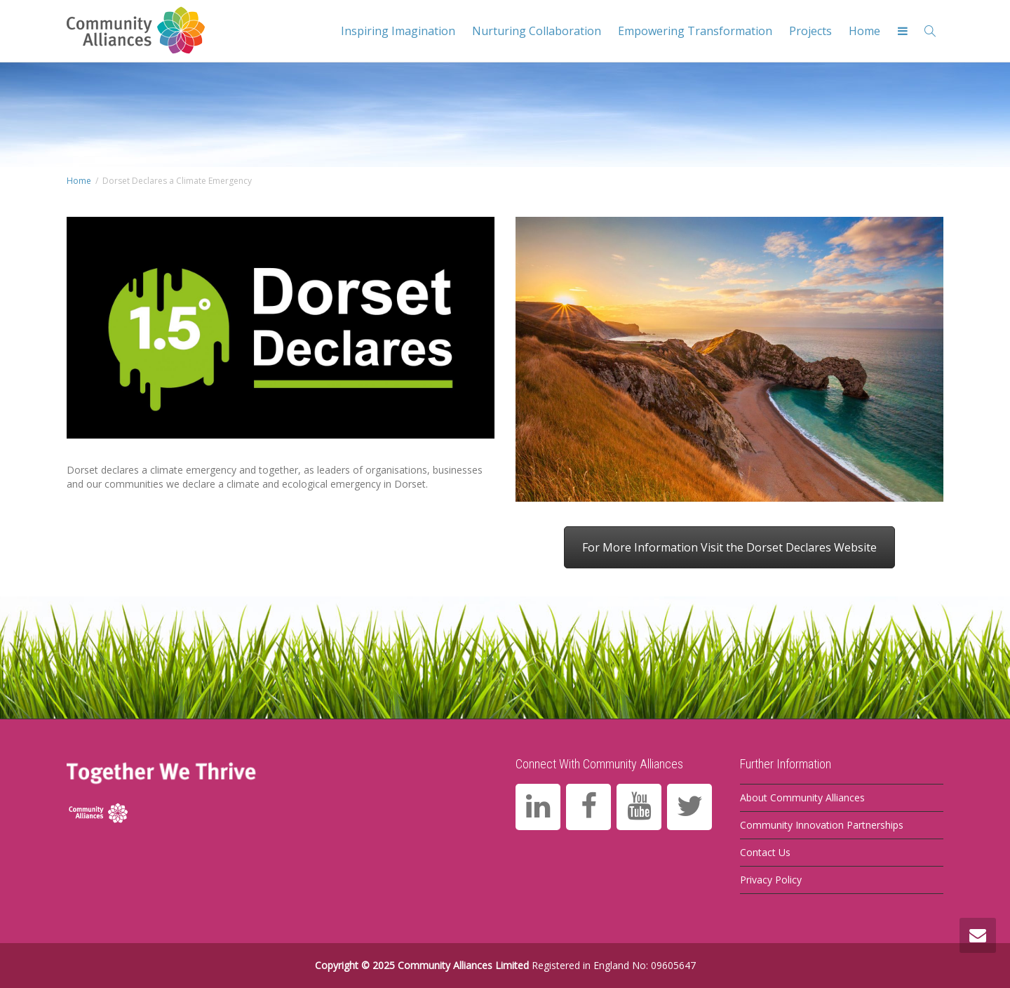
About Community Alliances (802, 797)
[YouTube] (639, 807)
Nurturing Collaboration (536, 31)
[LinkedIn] (538, 807)
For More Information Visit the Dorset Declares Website (729, 547)
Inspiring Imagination (398, 31)
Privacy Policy (771, 879)
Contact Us (765, 852)
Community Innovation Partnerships (821, 825)
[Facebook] (588, 807)
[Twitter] (689, 807)
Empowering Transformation (695, 31)
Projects (810, 31)
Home (864, 31)
